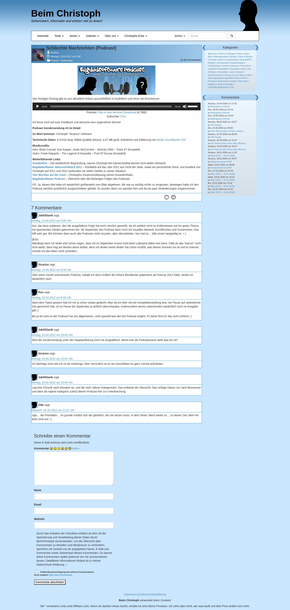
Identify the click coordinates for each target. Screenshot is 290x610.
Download (130, 112)
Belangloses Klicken (220, 106)
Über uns (112, 35)
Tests (220, 84)
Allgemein (212, 53)
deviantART (245, 59)
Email (37, 504)
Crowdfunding (231, 59)
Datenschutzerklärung (153, 594)
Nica (237, 78)
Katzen (239, 72)
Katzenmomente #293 (221, 161)
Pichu (244, 78)
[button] (166, 197)
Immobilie (222, 72)
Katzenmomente (215, 75)
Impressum (130, 594)
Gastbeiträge (214, 66)
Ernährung (223, 63)
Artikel (239, 53)
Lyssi (235, 75)
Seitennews (67, 60)
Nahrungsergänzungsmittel (220, 78)
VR (232, 87)
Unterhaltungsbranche (218, 87)
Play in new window (110, 112)
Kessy (228, 75)
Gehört (225, 66)
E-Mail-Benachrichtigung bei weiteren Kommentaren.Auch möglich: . (64, 573)
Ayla (246, 53)
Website (39, 519)
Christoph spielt (215, 59)
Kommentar (41, 448)
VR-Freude (216, 125)
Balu (210, 56)
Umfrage (229, 84)
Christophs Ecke (135, 35)
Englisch (212, 63)
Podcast (55, 60)
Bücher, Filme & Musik (240, 56)
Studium (212, 84)
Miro (249, 75)
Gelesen (235, 66)
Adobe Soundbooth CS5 (171, 139)
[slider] (111, 106)
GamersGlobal (237, 63)
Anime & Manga (226, 53)
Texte (59, 35)
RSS (123, 116)
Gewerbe (235, 69)
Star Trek (242, 81)
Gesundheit (223, 69)
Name (37, 490)
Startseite (43, 35)
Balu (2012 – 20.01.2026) (223, 155)
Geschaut (245, 66)
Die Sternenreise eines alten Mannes (228, 143)
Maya (242, 75)
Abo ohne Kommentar (60, 575)
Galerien (92, 35)
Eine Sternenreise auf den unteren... (228, 131)
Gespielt (212, 69)
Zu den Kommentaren (191, 60)
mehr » (76, 448)
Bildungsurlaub (221, 56)
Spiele (234, 81)
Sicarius (54, 52)
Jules (231, 72)
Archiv (180, 35)
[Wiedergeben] (38, 106)
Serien (75, 35)
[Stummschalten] (185, 106)
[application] (117, 106)
